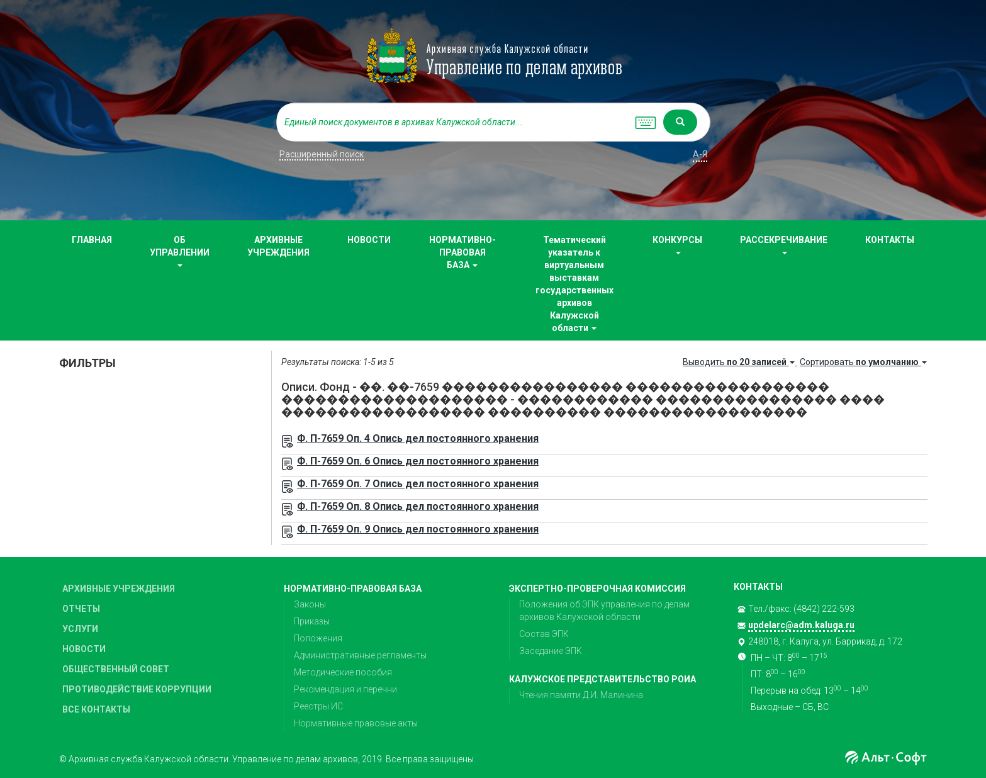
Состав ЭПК (544, 634)
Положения (318, 638)
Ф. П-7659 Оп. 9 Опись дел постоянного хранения (418, 529)
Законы (310, 604)
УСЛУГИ (80, 629)
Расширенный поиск (321, 154)
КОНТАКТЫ (889, 240)
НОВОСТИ (369, 240)
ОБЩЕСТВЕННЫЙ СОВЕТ (115, 669)
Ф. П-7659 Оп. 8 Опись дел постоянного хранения (418, 506)
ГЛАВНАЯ (92, 240)
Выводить (740, 362)
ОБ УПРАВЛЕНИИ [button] (180, 251)
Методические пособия (343, 672)
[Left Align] (680, 122)
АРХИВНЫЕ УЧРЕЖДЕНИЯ (278, 246)
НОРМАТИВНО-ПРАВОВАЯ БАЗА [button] (462, 252)
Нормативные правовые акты (356, 723)
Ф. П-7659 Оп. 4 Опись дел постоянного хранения (418, 438)
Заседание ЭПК (550, 651)
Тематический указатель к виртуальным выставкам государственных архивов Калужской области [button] (574, 284)
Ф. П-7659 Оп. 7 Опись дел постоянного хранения (418, 484)
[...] (452, 122)
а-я (700, 154)
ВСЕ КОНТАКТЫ (96, 709)
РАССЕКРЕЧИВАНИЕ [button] (783, 244)
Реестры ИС (318, 706)
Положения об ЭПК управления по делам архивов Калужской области (604, 610)
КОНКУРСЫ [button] (677, 244)
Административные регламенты (360, 655)
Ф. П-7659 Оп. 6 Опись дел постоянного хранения (418, 461)
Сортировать (863, 362)
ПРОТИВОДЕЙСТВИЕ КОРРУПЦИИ (136, 689)
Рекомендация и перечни (345, 689)
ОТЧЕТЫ (81, 609)
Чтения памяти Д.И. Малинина (581, 695)
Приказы (312, 621)
